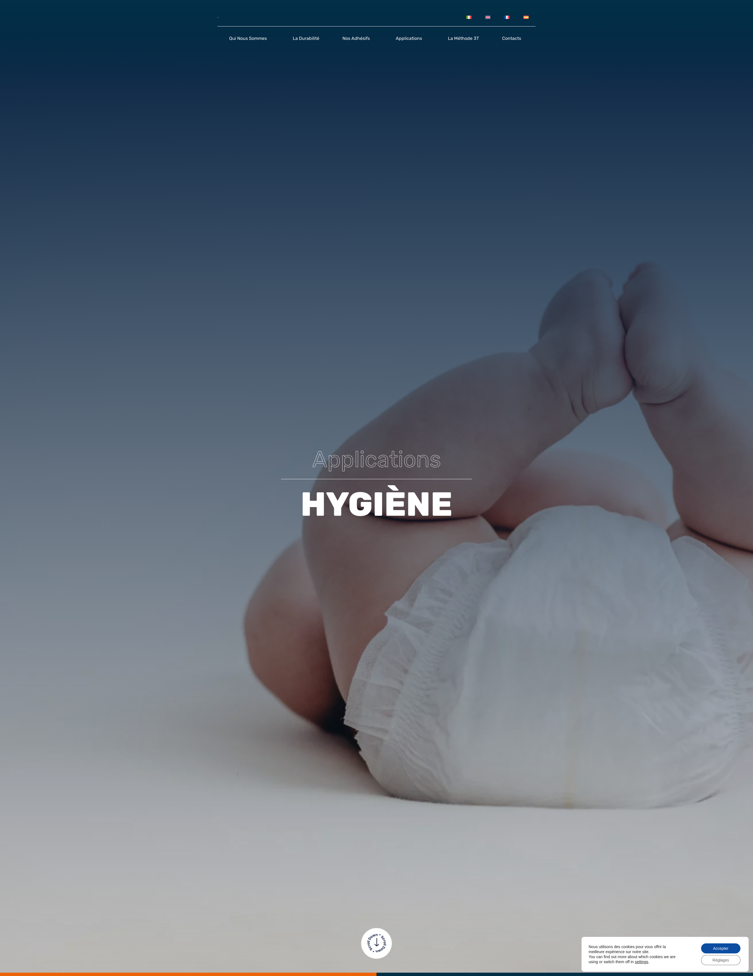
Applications (410, 38)
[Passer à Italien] (468, 17)
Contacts (513, 38)
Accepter (720, 948)
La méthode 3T (463, 38)
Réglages (721, 960)
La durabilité (306, 38)
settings (641, 962)
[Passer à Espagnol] (526, 17)
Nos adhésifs (357, 38)
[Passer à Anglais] (487, 17)
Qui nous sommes (249, 38)
